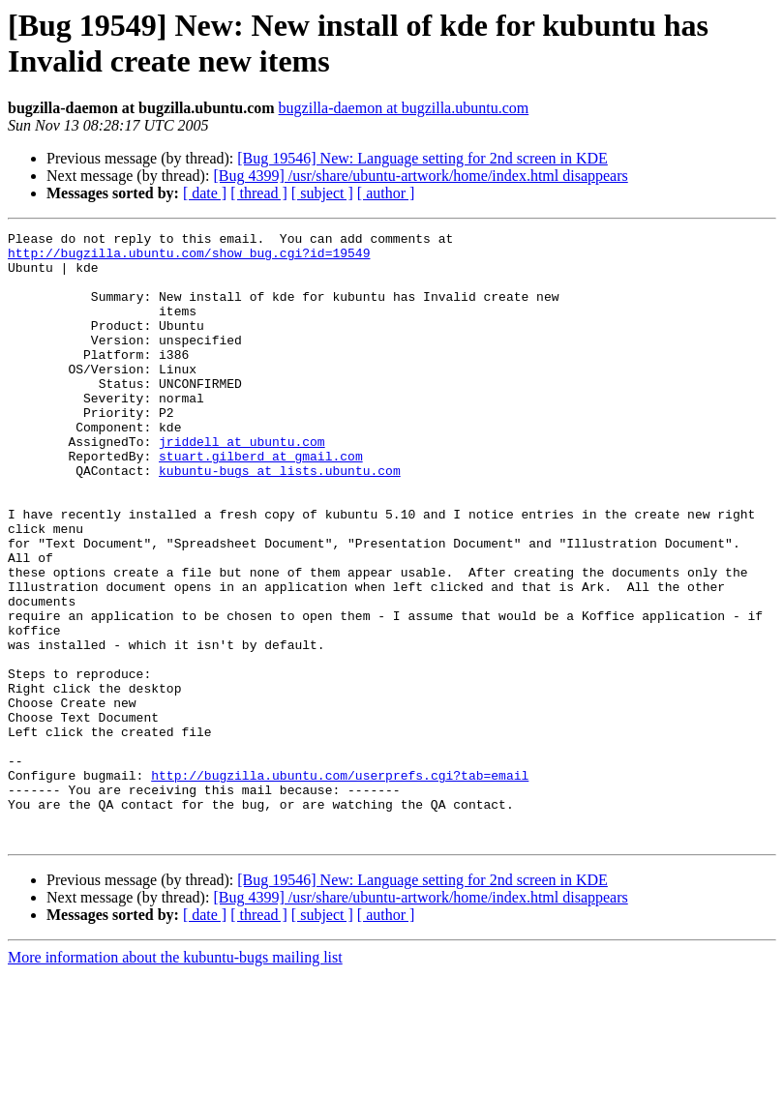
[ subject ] (322, 193)
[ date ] (204, 193)
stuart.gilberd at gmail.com (261, 502)
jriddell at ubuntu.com (242, 484)
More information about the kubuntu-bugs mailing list (175, 1079)
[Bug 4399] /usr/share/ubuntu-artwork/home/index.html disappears (420, 175)
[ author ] (386, 193)
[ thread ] (258, 193)
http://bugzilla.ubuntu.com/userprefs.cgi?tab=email (339, 885)
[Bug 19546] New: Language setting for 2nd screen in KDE (422, 158)
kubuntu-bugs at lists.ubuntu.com (280, 519)
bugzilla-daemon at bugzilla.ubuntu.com (404, 108)
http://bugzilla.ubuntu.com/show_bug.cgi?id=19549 (189, 258)
